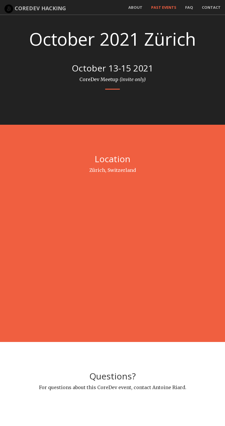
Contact (211, 7)
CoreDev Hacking (35, 8)
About (135, 7)
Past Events (163, 7)
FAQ (189, 7)
